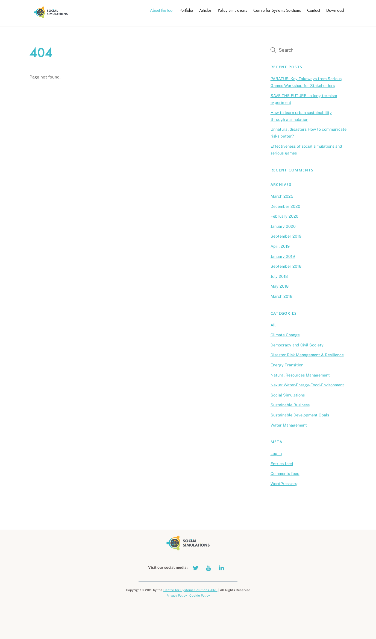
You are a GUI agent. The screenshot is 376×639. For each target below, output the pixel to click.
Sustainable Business (290, 404)
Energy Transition (287, 365)
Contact (313, 10)
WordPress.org (284, 483)
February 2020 (284, 216)
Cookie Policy (199, 595)
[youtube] (208, 567)
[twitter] (195, 567)
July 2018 (279, 276)
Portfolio (186, 10)
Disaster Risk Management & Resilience (307, 354)
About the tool (161, 10)
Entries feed (282, 463)
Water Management (289, 425)
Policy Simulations (232, 10)
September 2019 (286, 236)
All (273, 325)
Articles (205, 10)
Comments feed (285, 473)
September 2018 (286, 266)
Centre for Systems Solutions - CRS (190, 590)
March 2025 (282, 196)
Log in (276, 453)
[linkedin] (221, 567)
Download (335, 10)
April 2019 (280, 246)
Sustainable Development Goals (300, 415)
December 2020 (285, 206)
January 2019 (283, 256)
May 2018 (280, 286)
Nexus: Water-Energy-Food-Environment (307, 385)
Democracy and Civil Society (297, 345)
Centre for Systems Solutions (277, 10)
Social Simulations (288, 395)
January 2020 (283, 226)
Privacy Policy (177, 595)
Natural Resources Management (300, 375)
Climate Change (285, 334)
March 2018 (281, 296)
